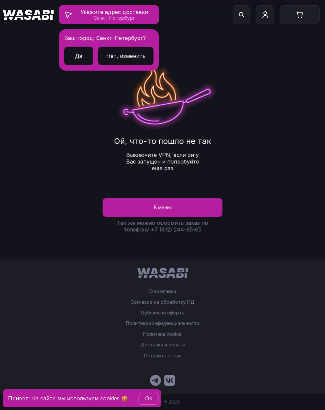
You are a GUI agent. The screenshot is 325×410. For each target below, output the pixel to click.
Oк (148, 398)
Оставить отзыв (162, 355)
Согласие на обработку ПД (162, 302)
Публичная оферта (162, 312)
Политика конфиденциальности (162, 323)
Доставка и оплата (163, 344)
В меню (162, 207)
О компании (162, 291)
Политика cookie (162, 334)
